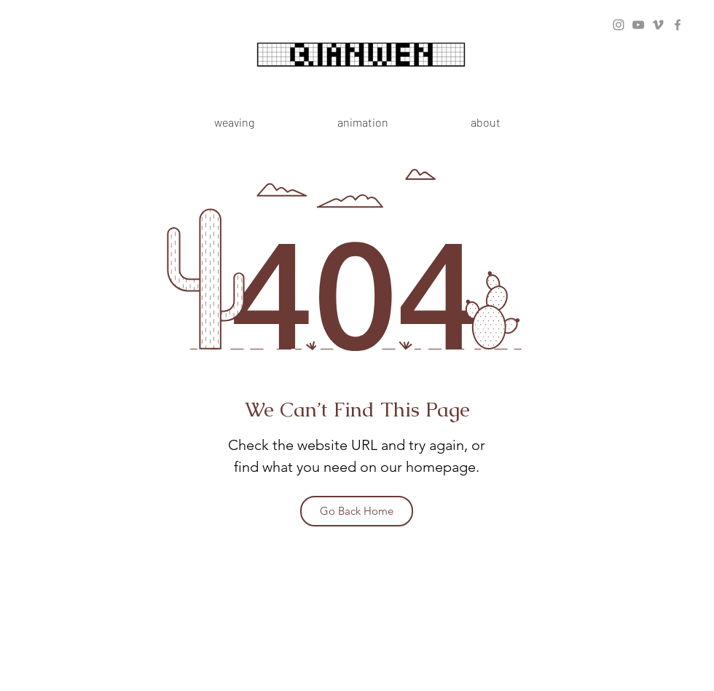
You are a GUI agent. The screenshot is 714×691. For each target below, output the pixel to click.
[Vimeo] (658, 24)
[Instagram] (618, 24)
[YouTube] (638, 24)
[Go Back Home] (356, 511)
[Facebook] (677, 24)
